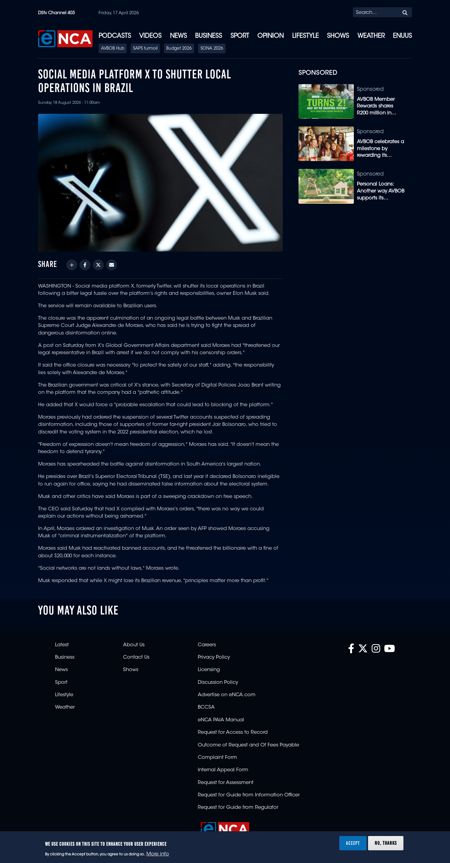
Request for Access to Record (233, 732)
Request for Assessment (225, 782)
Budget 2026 (179, 49)
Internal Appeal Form (223, 770)
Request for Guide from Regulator (238, 807)
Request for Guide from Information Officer (249, 795)
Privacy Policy (214, 657)
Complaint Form (217, 757)
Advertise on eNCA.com (227, 695)
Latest (62, 645)
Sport (239, 36)
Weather (371, 36)
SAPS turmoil (145, 49)
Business (208, 36)
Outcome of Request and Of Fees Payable (248, 745)
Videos (150, 36)
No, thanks (386, 843)
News (178, 36)
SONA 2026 (212, 49)
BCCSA (206, 707)
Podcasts (115, 36)
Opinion (270, 36)
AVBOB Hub (112, 49)
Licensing (209, 669)
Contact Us (136, 657)
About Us (134, 645)
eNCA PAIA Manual (221, 720)
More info (157, 854)
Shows (338, 36)
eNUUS (402, 36)
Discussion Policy (218, 682)
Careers (207, 645)
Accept (353, 843)
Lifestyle (305, 36)
